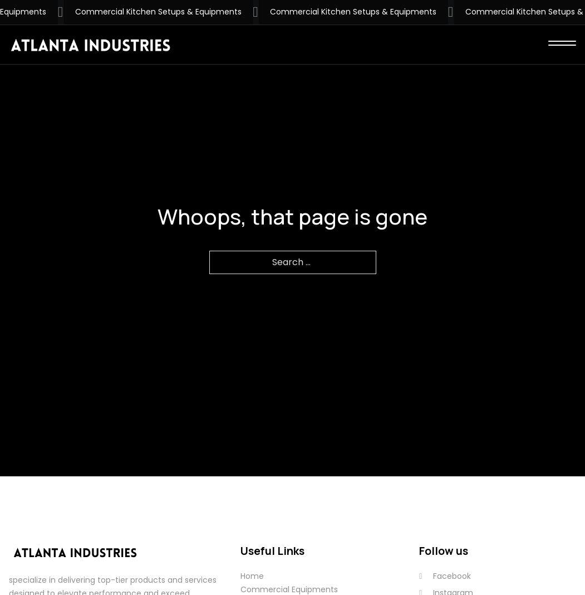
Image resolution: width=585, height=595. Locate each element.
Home (252, 576)
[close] (562, 44)
